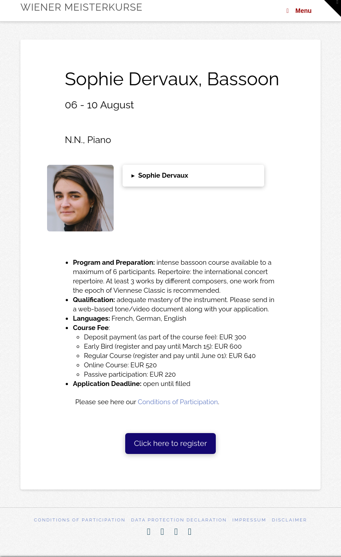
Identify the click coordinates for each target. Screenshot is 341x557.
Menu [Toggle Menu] (298, 10)
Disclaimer (289, 519)
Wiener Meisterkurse (81, 7)
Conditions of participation (79, 519)
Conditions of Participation (178, 402)
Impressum (249, 519)
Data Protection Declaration (179, 519)
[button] (194, 176)
